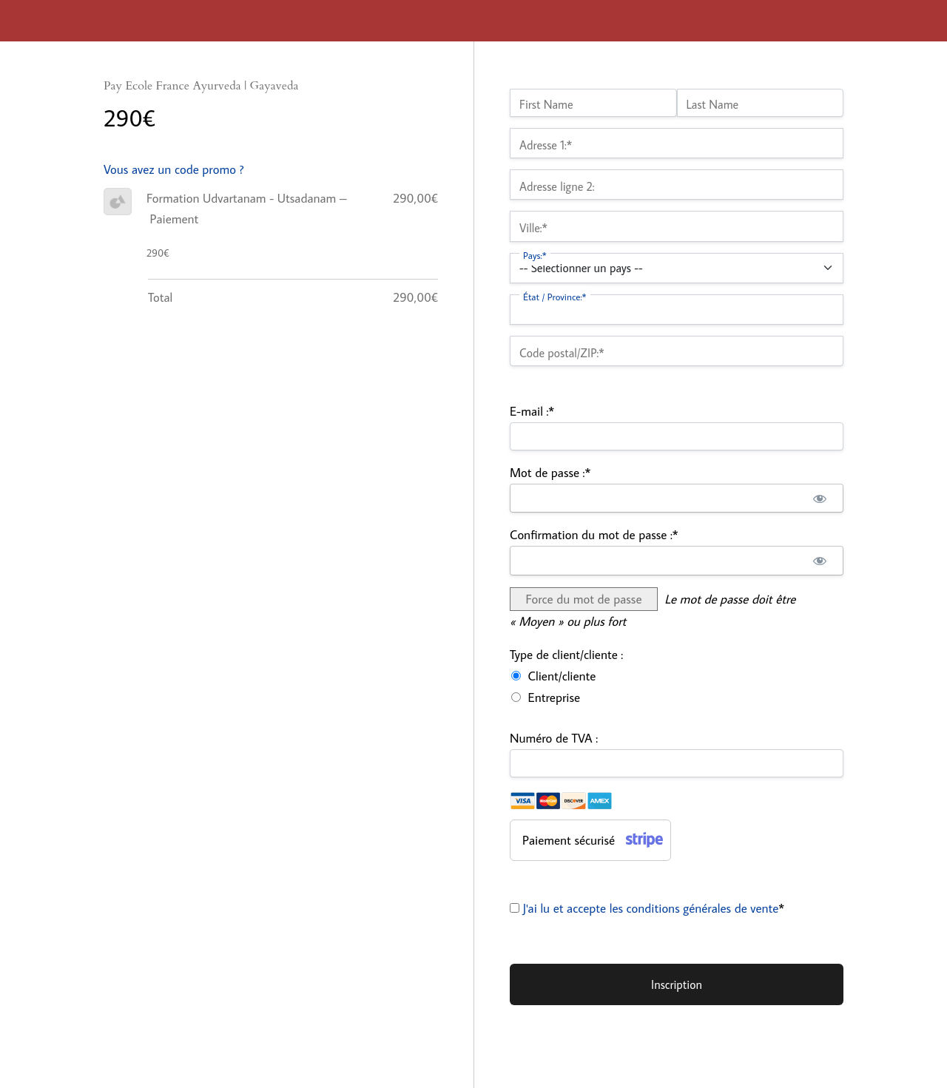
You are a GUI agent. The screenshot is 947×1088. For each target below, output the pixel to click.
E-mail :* (532, 411)
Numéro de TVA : (554, 738)
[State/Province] (676, 309)
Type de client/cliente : (566, 654)
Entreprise (554, 697)
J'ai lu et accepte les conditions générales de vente (651, 908)
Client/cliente (562, 676)
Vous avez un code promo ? (174, 169)
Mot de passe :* (550, 472)
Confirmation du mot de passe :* (594, 535)
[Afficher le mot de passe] (819, 498)
